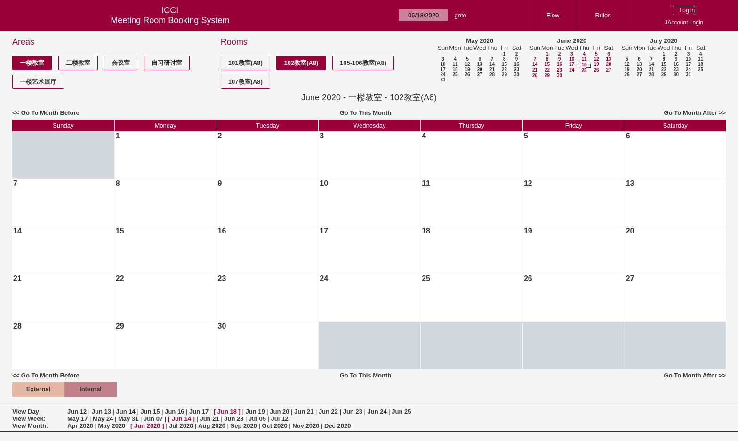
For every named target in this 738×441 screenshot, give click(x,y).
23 (516, 69)
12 (467, 64)
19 (467, 69)
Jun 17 (199, 411)
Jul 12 (280, 418)
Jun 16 (174, 411)
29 (504, 74)
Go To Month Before (50, 112)
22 (504, 69)
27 (479, 74)
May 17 (77, 418)
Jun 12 (77, 411)
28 (492, 74)
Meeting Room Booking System (170, 20)
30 (516, 74)
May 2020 (479, 40)
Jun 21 (303, 411)
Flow (552, 15)
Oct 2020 (274, 425)
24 (442, 74)
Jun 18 (227, 411)
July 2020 (664, 40)
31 (442, 79)
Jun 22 (328, 411)
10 (442, 64)
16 (516, 64)
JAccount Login (684, 22)
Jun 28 (233, 418)
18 (454, 69)
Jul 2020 (181, 425)
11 (454, 64)
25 (454, 74)
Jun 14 (126, 411)
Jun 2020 (147, 425)
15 (504, 64)
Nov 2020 (305, 425)
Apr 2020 (80, 425)
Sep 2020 (244, 425)
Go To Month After (690, 112)
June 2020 (571, 40)
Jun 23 (352, 411)
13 (479, 64)
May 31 (128, 418)
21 (492, 69)
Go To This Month (366, 112)
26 (467, 74)
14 (492, 64)
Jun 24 (376, 411)
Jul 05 (257, 418)
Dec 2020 (337, 425)
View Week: (29, 418)
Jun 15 (150, 411)
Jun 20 (279, 411)
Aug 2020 (211, 425)
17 (442, 69)
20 (479, 69)
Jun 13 (101, 411)
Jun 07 (153, 418)
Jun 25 (401, 411)
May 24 (103, 418)
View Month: (30, 425)
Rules (603, 15)
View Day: (26, 411)
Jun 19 (255, 411)
